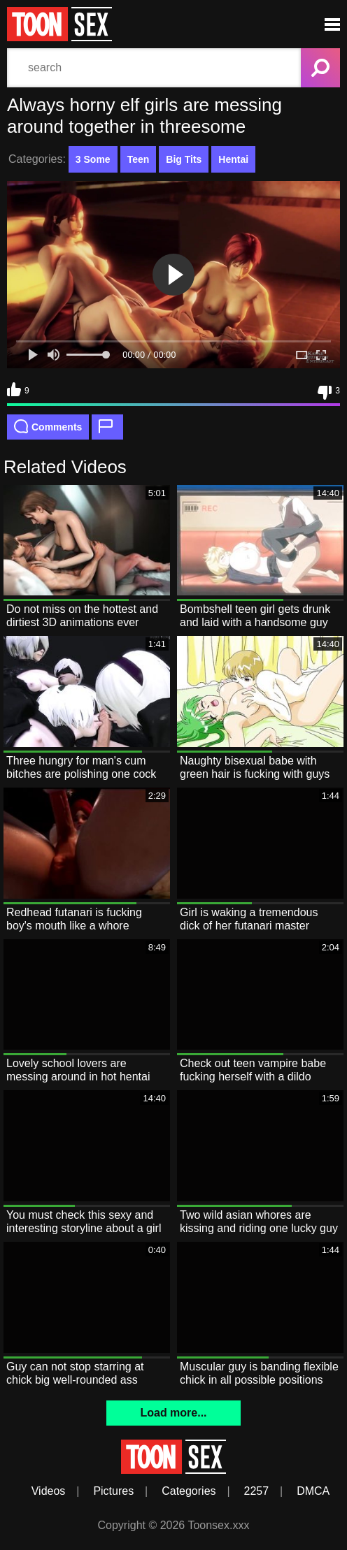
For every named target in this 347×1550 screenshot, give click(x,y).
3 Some (93, 159)
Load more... (173, 1413)
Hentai (233, 159)
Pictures (113, 1491)
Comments (48, 426)
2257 (256, 1491)
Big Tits (183, 159)
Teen (138, 159)
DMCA (313, 1491)
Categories (188, 1491)
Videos (48, 1491)
